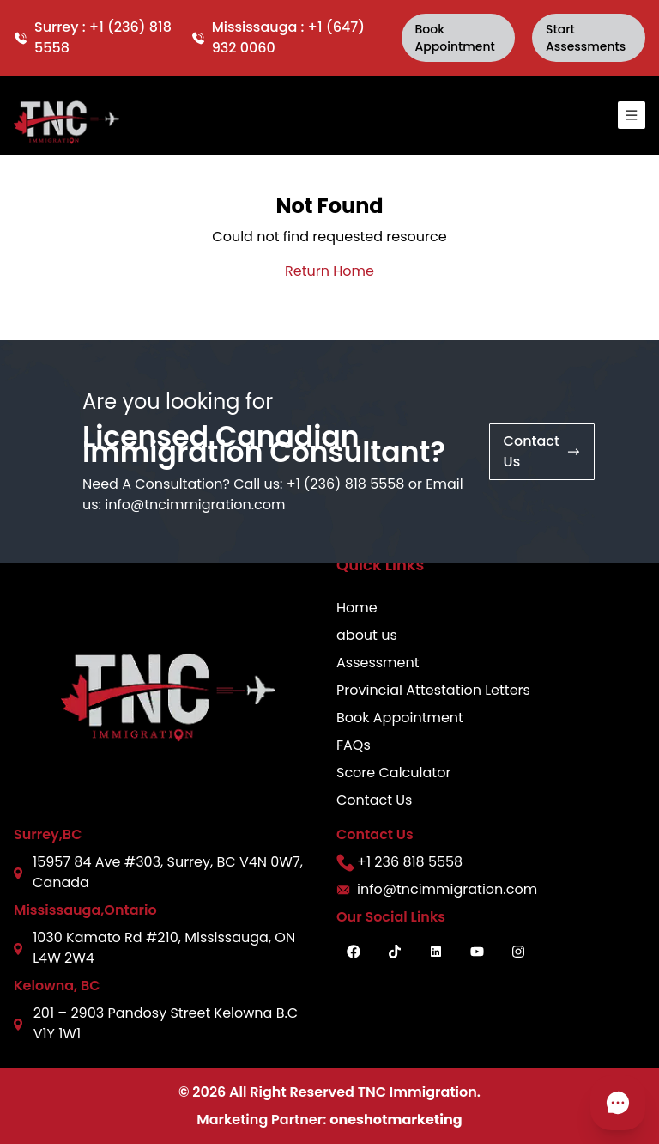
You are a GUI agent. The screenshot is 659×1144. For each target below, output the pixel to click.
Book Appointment (399, 717)
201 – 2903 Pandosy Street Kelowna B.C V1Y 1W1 (156, 1023)
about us (366, 635)
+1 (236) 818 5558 (346, 484)
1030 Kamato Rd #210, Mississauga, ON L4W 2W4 (154, 948)
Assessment (378, 662)
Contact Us (374, 800)
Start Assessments (586, 38)
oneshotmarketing (396, 1119)
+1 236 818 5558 (399, 862)
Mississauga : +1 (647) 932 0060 (278, 37)
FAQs (353, 745)
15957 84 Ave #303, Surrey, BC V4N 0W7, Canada (158, 872)
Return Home (329, 271)
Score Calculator (393, 772)
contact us (542, 451)
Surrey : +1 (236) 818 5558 (93, 37)
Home (357, 608)
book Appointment (455, 38)
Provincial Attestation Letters (433, 690)
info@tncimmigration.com (195, 504)
